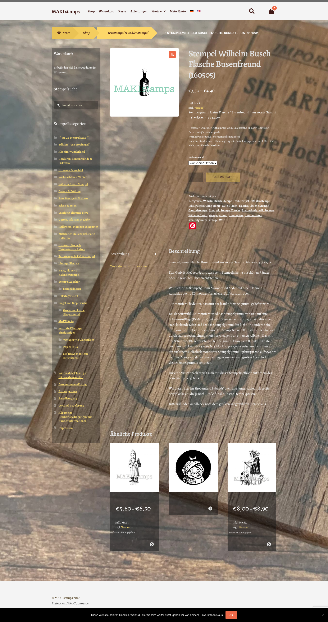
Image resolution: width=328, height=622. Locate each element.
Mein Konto (178, 11)
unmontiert (236, 215)
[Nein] (323, 615)
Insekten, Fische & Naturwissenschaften (72, 247)
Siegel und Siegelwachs (73, 303)
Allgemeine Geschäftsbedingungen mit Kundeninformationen (75, 417)
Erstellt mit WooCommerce (70, 598)
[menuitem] (191, 12)
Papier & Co (70, 347)
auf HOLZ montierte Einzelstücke (75, 356)
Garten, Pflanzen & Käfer (74, 220)
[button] (172, 54)
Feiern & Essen (68, 206)
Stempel (214, 210)
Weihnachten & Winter (73, 177)
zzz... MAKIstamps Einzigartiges (70, 330)
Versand (198, 107)
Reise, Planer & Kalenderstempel (69, 273)
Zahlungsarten (68, 391)
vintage (213, 220)
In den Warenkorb (222, 177)
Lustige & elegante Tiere (73, 213)
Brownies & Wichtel (71, 170)
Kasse (122, 11)
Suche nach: (252, 11)
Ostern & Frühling (70, 191)
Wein (222, 220)
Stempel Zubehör (69, 282)
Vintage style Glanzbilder (78, 340)
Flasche (243, 206)
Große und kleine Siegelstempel (74, 312)
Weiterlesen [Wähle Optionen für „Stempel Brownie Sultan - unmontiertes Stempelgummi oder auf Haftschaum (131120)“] (210, 503)
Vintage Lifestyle (69, 263)
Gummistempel (198, 210)
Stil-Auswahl (197, 157)
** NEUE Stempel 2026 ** (74, 138)
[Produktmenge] (195, 177)
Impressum (66, 428)
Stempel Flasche (230, 210)
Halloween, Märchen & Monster (78, 227)
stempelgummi (218, 215)
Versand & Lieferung (71, 406)
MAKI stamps (65, 11)
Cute (225, 206)
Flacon (233, 206)
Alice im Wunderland (72, 152)
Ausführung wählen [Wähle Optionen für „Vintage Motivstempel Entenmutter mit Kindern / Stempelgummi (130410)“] (269, 539)
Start (66, 33)
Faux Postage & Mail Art (73, 198)
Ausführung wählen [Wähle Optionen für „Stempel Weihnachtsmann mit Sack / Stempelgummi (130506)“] (152, 539)
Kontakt (156, 11)
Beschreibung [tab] (119, 254)
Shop (91, 11)
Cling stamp (212, 206)
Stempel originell (252, 210)
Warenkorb (106, 11)
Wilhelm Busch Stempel (218, 201)
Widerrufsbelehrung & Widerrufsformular (73, 375)
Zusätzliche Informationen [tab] (128, 266)
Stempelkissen (72, 289)
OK (231, 615)
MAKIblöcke (66, 321)
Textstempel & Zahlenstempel (127, 33)
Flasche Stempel (259, 206)
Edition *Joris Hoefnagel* (74, 145)
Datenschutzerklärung (73, 384)
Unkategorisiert (68, 296)
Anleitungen (138, 11)
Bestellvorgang (68, 398)
